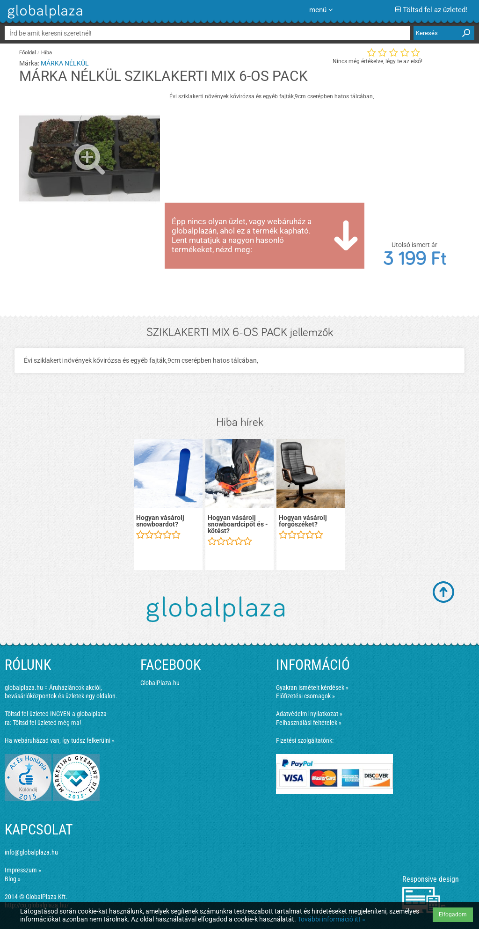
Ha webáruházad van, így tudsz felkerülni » (60, 740)
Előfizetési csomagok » (305, 696)
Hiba (46, 53)
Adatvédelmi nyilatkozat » (309, 713)
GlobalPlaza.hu (160, 683)
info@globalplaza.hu (31, 852)
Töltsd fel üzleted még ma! (47, 722)
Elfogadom (453, 914)
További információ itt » (331, 919)
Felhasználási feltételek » (308, 722)
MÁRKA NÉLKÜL (65, 63)
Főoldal (27, 53)
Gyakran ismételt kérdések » (312, 687)
